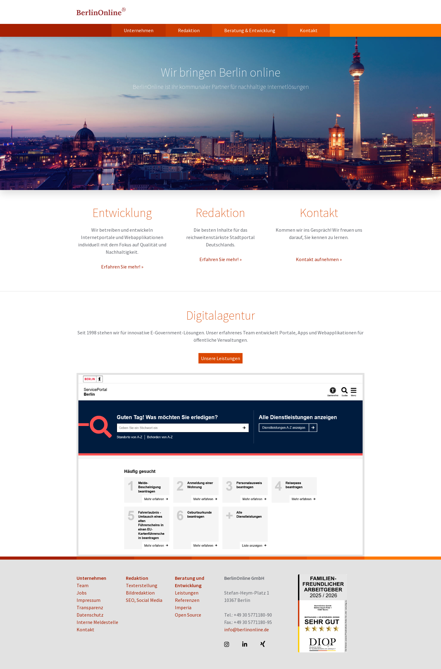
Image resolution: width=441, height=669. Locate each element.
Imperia (183, 607)
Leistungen (186, 593)
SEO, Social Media (144, 600)
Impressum (88, 600)
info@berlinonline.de (246, 629)
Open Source (188, 615)
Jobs (82, 593)
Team (83, 585)
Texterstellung (141, 585)
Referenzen (187, 600)
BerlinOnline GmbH (101, 12)
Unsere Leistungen (220, 358)
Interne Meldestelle (97, 622)
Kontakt (309, 30)
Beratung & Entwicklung (249, 30)
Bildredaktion (140, 593)
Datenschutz (90, 615)
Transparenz (90, 607)
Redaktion (189, 30)
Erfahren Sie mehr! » (122, 267)
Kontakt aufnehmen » (319, 259)
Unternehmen (138, 30)
